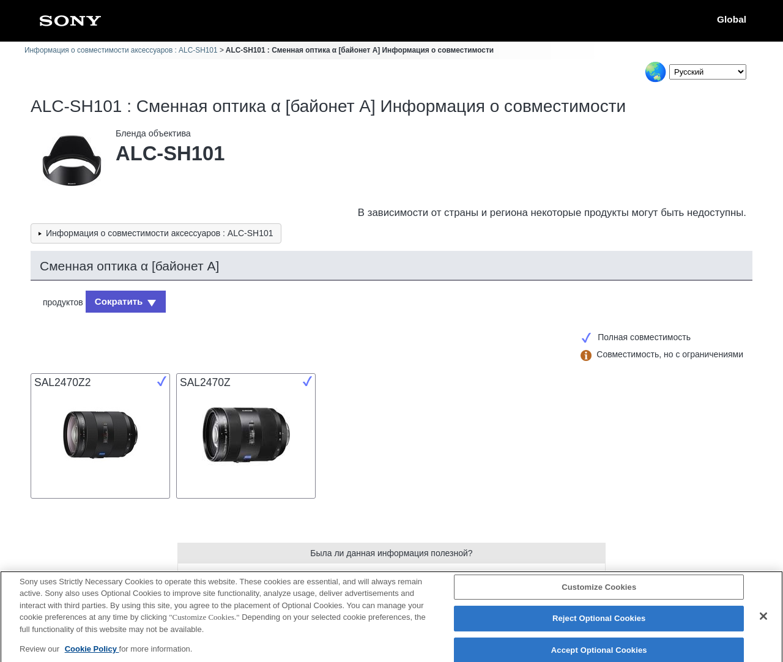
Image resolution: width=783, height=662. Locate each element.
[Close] (763, 622)
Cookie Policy (92, 655)
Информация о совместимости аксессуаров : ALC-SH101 (121, 50)
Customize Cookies (599, 593)
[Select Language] (707, 72)
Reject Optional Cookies (599, 625)
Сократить (116, 300)
